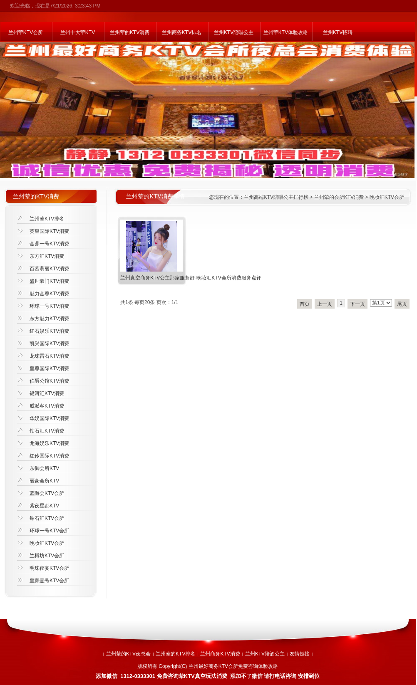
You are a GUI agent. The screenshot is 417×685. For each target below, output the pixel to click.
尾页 (402, 304)
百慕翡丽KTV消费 (49, 269)
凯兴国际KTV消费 (49, 343)
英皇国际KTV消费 (49, 231)
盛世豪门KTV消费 (49, 281)
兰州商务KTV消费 (220, 654)
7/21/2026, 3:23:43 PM (75, 6)
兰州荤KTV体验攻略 (285, 32)
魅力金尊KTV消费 (49, 294)
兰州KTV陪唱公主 (233, 32)
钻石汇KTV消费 (47, 431)
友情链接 (300, 654)
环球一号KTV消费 (49, 306)
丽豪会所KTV (44, 481)
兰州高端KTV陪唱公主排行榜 (276, 197)
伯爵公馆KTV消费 (49, 381)
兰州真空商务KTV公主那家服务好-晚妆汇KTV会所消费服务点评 (190, 278)
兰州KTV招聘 (337, 32)
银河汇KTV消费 (47, 393)
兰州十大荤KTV (77, 32)
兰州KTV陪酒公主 (265, 654)
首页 (305, 304)
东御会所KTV (44, 468)
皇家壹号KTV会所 (49, 581)
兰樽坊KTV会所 (47, 556)
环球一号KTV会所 (49, 531)
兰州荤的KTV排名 (175, 654)
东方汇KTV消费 (47, 256)
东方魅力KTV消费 (49, 318)
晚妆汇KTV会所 (387, 197)
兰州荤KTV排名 (47, 219)
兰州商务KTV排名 (181, 32)
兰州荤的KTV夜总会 (128, 654)
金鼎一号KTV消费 (49, 244)
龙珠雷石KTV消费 (49, 356)
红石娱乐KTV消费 (49, 331)
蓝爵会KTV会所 (47, 493)
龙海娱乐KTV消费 (49, 443)
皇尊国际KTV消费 (49, 368)
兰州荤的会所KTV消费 (339, 197)
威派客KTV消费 (47, 406)
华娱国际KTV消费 (49, 418)
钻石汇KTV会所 (47, 518)
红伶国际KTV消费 (49, 456)
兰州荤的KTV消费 (129, 32)
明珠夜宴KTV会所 (49, 568)
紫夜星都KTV (44, 506)
